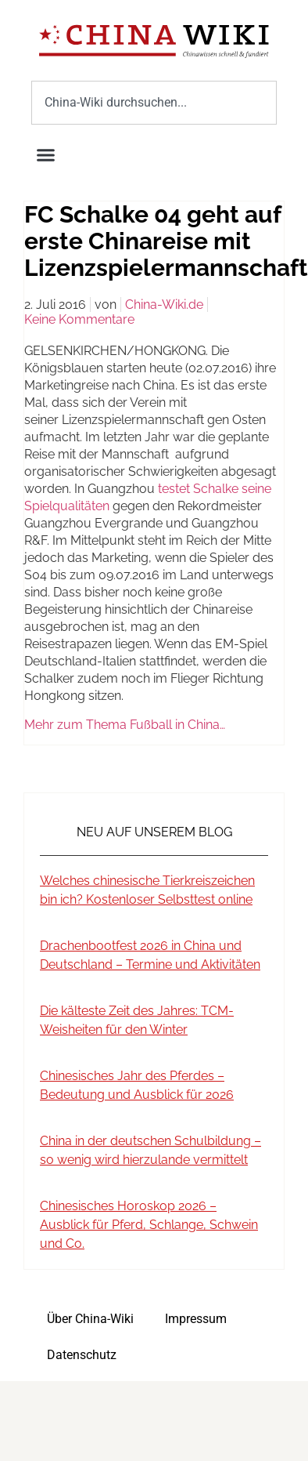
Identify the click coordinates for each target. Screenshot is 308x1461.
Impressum (196, 1318)
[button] (46, 155)
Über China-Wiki (90, 1318)
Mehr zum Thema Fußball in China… (124, 724)
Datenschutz (81, 1354)
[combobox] (154, 103)
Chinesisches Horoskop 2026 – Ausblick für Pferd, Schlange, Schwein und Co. (149, 1224)
